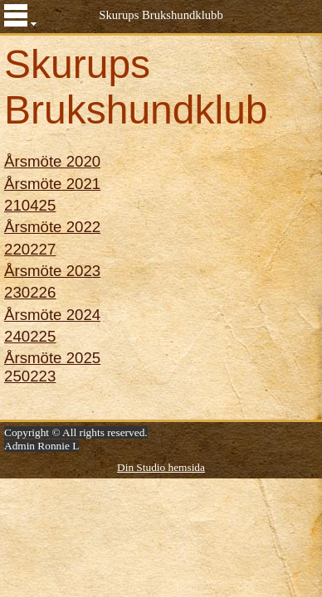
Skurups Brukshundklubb (160, 15)
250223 (30, 376)
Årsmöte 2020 (52, 161)
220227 (30, 249)
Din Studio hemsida (161, 467)
